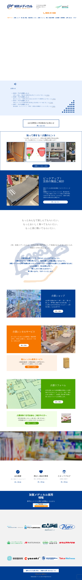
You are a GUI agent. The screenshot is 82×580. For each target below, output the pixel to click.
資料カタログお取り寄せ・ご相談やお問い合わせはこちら (41, 570)
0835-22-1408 (49, 13)
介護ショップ (17, 17)
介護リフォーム (41, 17)
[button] (8, 151)
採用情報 (63, 17)
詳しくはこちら (41, 126)
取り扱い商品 (24, 17)
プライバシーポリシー (41, 574)
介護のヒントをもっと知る (41, 166)
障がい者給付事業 (50, 17)
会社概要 (57, 17)
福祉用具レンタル (32, 17)
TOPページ (9, 17)
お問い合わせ (69, 17)
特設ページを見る (31, 367)
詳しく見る (58, 311)
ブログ (74, 17)
